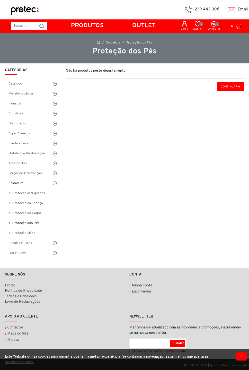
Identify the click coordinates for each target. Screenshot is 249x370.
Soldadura (113, 43)
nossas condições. (19, 362)
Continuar (229, 87)
